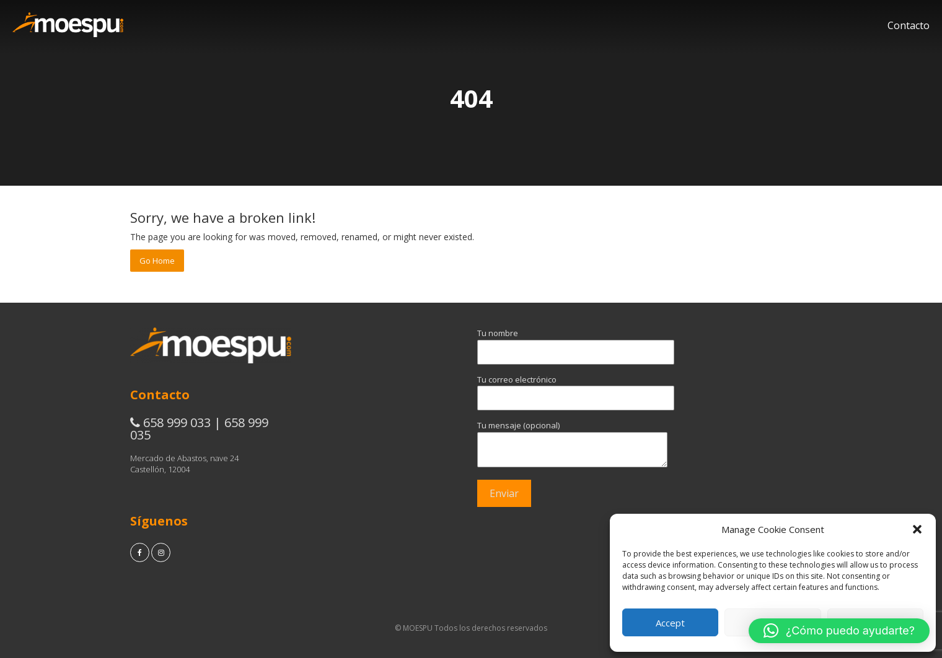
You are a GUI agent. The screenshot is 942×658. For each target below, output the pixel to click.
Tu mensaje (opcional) (557, 445)
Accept (670, 623)
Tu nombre (557, 342)
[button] (917, 529)
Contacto (908, 25)
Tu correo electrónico (557, 389)
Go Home (157, 260)
